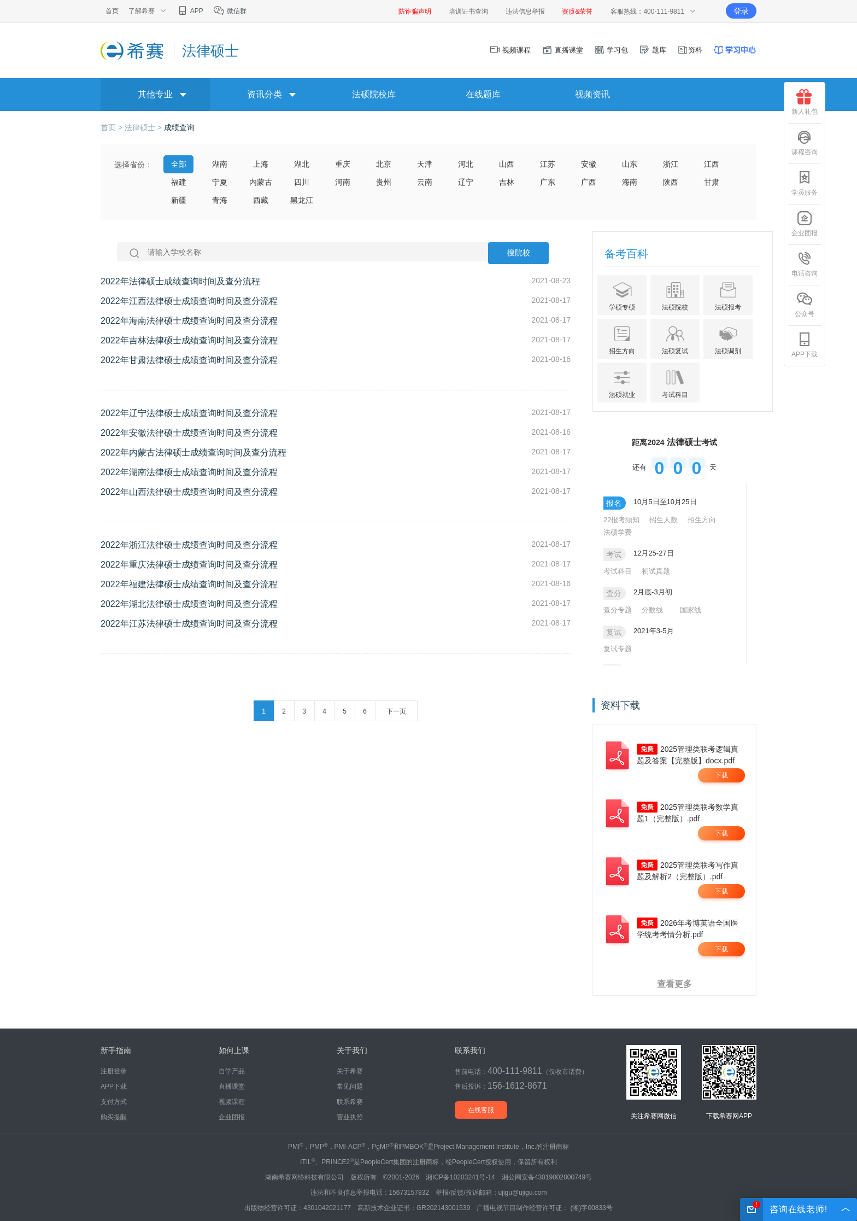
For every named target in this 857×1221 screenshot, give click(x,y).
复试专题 (617, 649)
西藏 (260, 200)
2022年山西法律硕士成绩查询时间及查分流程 (189, 491)
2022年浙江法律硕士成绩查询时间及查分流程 (189, 545)
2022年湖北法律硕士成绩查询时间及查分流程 (189, 604)
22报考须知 (621, 520)
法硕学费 (617, 532)
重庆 (342, 164)
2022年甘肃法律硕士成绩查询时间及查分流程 (189, 360)
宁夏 (219, 182)
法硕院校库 (374, 94)
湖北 (301, 164)
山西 (506, 164)
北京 (383, 164)
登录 (741, 11)
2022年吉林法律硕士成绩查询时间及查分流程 (189, 340)
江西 (711, 164)
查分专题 (617, 610)
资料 (689, 50)
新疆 (178, 200)
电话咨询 (804, 264)
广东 (547, 182)
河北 (465, 164)
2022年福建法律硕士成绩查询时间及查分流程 (189, 584)
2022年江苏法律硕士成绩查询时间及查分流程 (189, 623)
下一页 (396, 711)
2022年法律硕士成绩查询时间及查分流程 (180, 281)
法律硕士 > (144, 127)
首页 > (113, 127)
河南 (342, 182)
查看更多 (674, 984)
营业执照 (350, 1117)
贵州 (383, 182)
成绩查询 (179, 127)
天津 (424, 164)
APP (190, 11)
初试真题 (656, 571)
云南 (424, 182)
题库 (652, 50)
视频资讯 (592, 94)
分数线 (652, 610)
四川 (301, 182)
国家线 (690, 610)
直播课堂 (562, 50)
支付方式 (114, 1102)
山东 (629, 164)
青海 (219, 200)
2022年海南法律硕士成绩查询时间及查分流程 (189, 320)
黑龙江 (301, 200)
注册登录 (114, 1071)
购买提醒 (114, 1117)
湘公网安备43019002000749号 (547, 1177)
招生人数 (663, 520)
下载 (721, 775)
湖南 (219, 164)
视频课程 (510, 50)
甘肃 (711, 182)
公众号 (804, 304)
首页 (112, 11)
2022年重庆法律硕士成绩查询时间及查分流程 (189, 564)
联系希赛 (350, 1102)
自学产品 (232, 1071)
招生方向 (702, 520)
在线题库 (483, 94)
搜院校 (518, 253)
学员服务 (804, 183)
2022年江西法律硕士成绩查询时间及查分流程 (189, 301)
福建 (178, 182)
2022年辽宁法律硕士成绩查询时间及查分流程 (189, 413)
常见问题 (350, 1086)
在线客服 (481, 1110)
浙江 (670, 164)
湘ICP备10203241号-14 (460, 1177)
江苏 (547, 164)
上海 (260, 164)
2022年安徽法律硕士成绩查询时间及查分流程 (189, 432)
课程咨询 (804, 143)
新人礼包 (804, 102)
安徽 (588, 164)
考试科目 (617, 571)
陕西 (670, 182)
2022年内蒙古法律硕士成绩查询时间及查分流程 (193, 452)
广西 (588, 182)
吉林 (506, 182)
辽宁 (465, 182)
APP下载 (804, 345)
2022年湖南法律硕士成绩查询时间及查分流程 (189, 472)
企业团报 (804, 224)
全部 (178, 164)
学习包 (611, 50)
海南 (629, 182)
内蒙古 (260, 182)
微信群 (229, 11)
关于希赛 (350, 1071)
